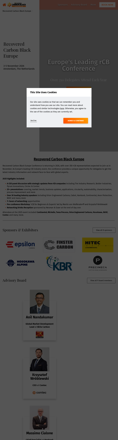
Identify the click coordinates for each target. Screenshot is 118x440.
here (62, 108)
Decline (33, 120)
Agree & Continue (76, 120)
